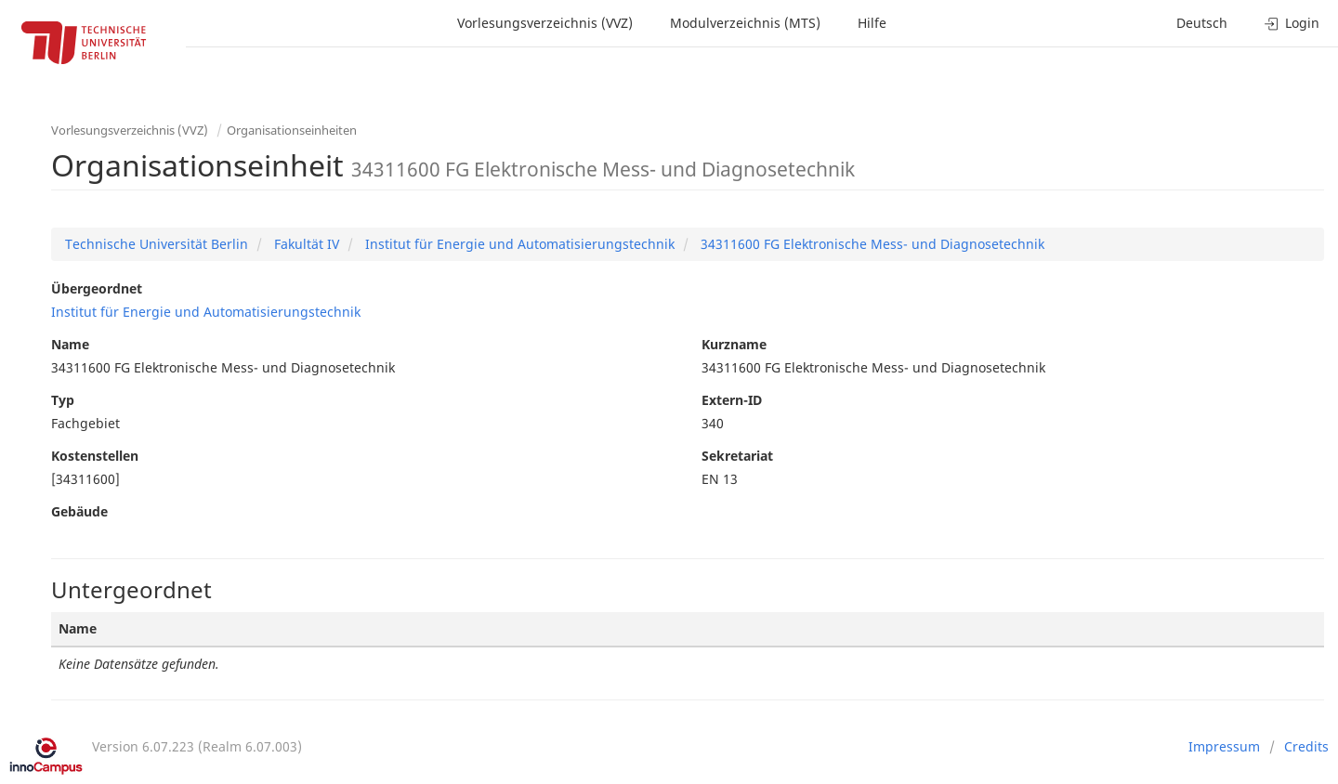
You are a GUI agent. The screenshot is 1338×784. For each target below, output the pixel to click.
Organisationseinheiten (292, 130)
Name (70, 344)
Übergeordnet (96, 288)
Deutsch (1201, 23)
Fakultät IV (304, 244)
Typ (62, 400)
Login (1292, 23)
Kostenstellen (94, 455)
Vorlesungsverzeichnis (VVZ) (545, 23)
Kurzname (734, 344)
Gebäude (79, 511)
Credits (1306, 746)
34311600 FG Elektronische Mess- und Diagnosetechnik (870, 244)
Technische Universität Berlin (156, 244)
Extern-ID (732, 400)
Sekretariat (737, 455)
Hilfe (872, 23)
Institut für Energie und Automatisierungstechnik (518, 244)
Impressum (1224, 746)
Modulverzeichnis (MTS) (745, 23)
